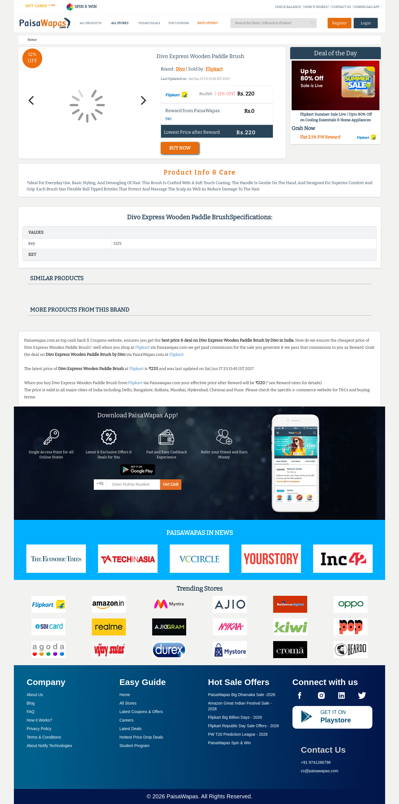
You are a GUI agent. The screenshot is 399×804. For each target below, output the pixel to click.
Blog (31, 703)
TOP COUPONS (178, 23)
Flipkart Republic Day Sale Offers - (243, 726)
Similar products (57, 278)
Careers (127, 720)
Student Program (135, 745)
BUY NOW (179, 148)
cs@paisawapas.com (320, 771)
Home (125, 694)
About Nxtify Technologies (49, 745)
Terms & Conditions (44, 737)
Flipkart (214, 69)
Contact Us (323, 749)
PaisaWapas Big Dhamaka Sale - (241, 694)
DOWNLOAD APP (366, 7)
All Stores (128, 703)
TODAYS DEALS (149, 23)
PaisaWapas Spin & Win (229, 743)
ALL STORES (119, 23)
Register (339, 23)
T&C (168, 119)
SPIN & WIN (81, 6)
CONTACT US (341, 7)
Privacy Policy (39, 728)
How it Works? (39, 720)
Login (366, 23)
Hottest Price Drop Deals (141, 737)
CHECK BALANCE (288, 7)
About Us (35, 694)
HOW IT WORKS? (316, 7)
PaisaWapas (182, 796)
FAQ (31, 711)
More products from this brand (79, 309)
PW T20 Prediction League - (238, 734)
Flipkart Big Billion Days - (235, 717)
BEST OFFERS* (208, 23)
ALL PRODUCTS (90, 23)
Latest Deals (131, 728)
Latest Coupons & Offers (141, 711)
